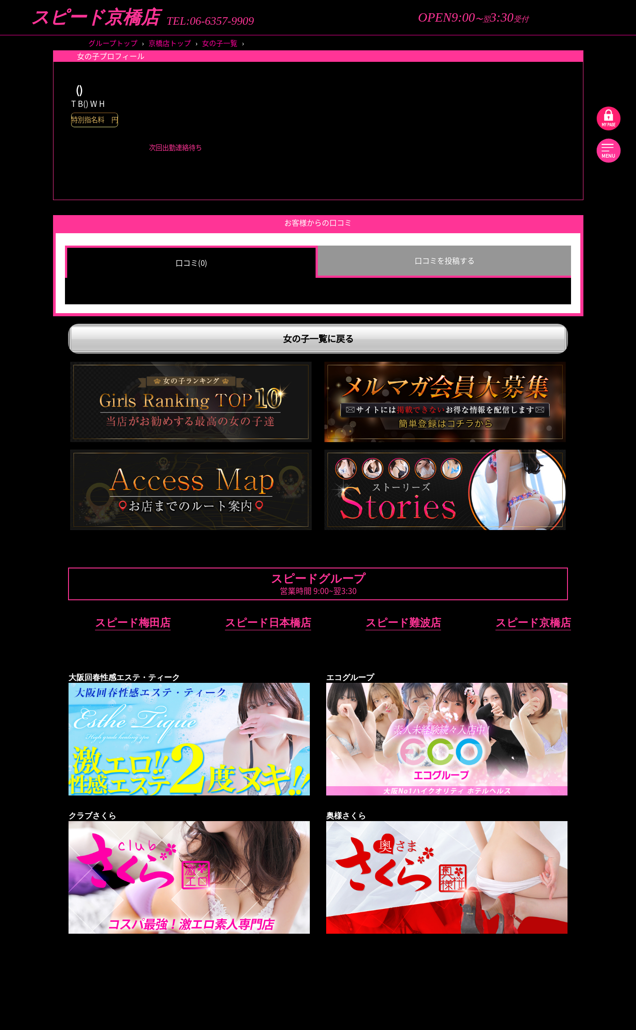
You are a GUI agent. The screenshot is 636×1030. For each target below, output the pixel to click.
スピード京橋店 (95, 17)
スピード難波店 (403, 623)
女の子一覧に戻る (318, 338)
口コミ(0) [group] (191, 262)
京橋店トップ (170, 43)
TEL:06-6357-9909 (210, 21)
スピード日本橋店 (268, 623)
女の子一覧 (219, 43)
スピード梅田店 (133, 623)
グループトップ (112, 43)
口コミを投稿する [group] (445, 260)
